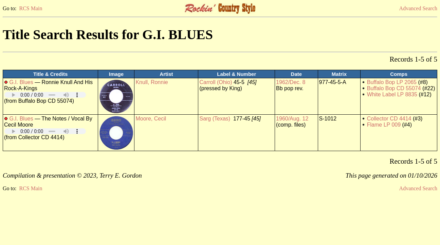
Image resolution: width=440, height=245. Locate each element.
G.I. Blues (21, 82)
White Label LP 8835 (392, 94)
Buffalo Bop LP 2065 (392, 82)
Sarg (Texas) (214, 118)
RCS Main (30, 8)
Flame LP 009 (384, 125)
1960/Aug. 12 (292, 118)
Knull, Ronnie (151, 82)
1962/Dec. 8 (290, 82)
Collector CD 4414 (389, 118)
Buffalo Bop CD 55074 (394, 88)
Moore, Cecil (150, 118)
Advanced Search (418, 8)
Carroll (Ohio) (215, 82)
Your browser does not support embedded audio (45, 95)
